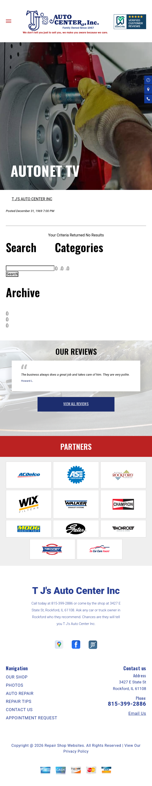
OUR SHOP (17, 676)
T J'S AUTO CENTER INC (32, 199)
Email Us (137, 713)
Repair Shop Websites (64, 745)
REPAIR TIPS (18, 701)
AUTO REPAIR (20, 693)
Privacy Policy (75, 751)
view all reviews (75, 403)
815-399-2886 (62, 603)
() (7, 313)
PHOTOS (14, 685)
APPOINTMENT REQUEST (31, 717)
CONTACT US (19, 709)
